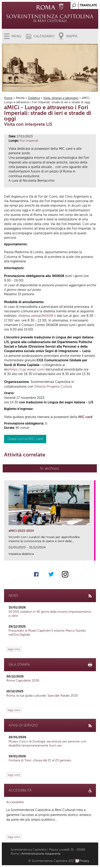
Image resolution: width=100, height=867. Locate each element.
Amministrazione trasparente (40, 853)
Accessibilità (15, 802)
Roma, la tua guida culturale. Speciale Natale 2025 (42, 695)
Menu (16, 36)
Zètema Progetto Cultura (53, 386)
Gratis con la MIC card (25, 439)
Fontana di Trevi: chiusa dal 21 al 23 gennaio (40, 760)
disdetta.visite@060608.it (37, 316)
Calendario (43, 36)
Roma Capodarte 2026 (22, 680)
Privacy (84, 861)
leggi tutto (14, 649)
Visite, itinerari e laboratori (60, 98)
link (92, 556)
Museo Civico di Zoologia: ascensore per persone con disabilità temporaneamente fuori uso (47, 743)
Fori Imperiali (29, 141)
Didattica (34, 98)
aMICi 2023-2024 (21, 531)
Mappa (71, 36)
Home (8, 98)
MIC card (85, 417)
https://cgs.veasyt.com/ (27, 369)
